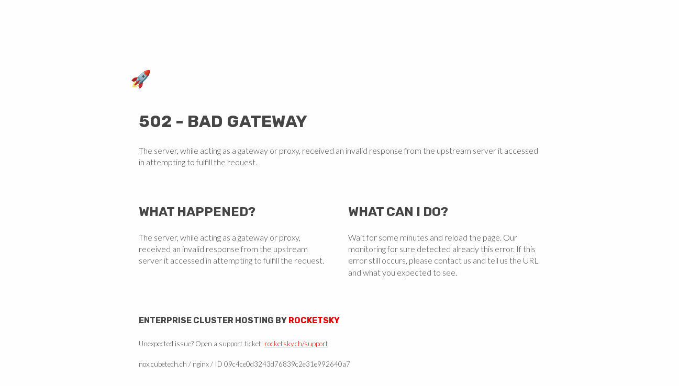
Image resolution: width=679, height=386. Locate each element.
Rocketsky (314, 320)
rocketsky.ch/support (296, 343)
